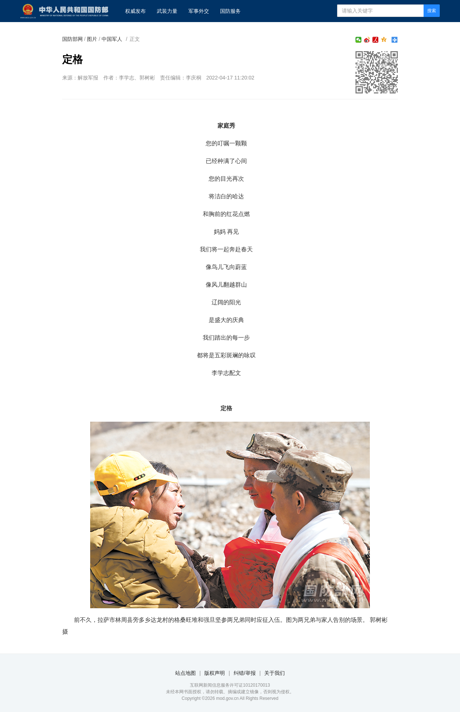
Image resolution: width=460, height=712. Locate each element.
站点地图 (185, 673)
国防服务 (230, 11)
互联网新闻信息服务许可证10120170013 (230, 685)
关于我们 (274, 673)
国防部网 (72, 39)
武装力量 (167, 11)
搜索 (431, 10)
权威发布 (135, 11)
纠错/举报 (245, 673)
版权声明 (214, 673)
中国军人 (112, 39)
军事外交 (198, 11)
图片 (92, 39)
